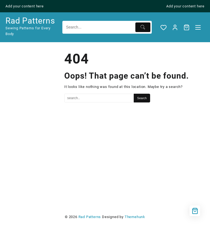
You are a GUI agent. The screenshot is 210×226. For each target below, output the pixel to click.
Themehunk (135, 217)
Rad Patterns (30, 20)
